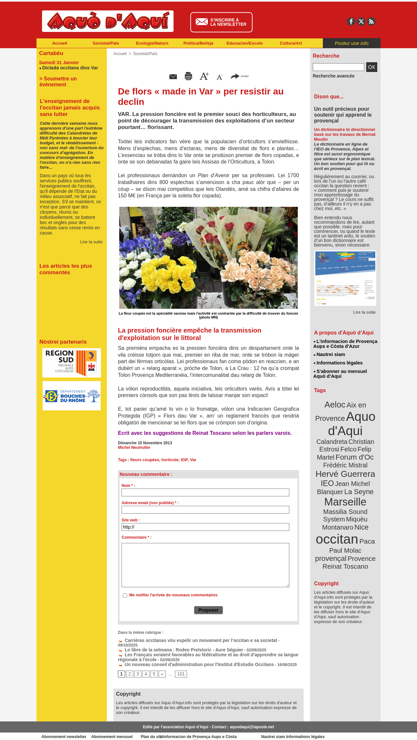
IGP (182, 460)
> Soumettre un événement (68, 77)
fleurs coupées (144, 460)
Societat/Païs (106, 43)
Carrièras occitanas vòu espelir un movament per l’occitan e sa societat (188, 640)
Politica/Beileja (198, 43)
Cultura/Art (291, 43)
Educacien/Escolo (244, 43)
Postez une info (351, 43)
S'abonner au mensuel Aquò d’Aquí (340, 372)
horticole (168, 460)
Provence (336, 526)
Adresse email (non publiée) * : (150, 503)
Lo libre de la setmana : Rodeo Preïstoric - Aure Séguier (173, 644)
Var (190, 460)
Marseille (334, 482)
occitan (337, 508)
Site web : (131, 520)
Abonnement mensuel (122, 730)
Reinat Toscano (351, 529)
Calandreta (361, 427)
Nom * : (128, 485)
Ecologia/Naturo (152, 43)
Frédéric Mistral (352, 449)
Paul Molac (331, 519)
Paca (364, 510)
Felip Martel (335, 442)
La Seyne (357, 473)
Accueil (59, 43)
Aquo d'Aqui (344, 418)
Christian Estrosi (337, 434)
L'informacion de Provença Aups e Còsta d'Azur (345, 344)
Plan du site (180, 730)
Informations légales (338, 361)
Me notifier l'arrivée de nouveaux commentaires (173, 595)
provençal (360, 518)
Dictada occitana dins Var (68, 66)
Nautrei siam (329, 353)
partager (239, 75)
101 (179, 667)
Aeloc (336, 401)
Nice (359, 497)
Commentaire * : (136, 537)
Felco (367, 434)
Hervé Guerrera (345, 457)
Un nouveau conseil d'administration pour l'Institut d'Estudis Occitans (186, 658)
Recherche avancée (331, 76)
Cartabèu (50, 52)
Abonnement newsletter (65, 730)
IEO (329, 465)
